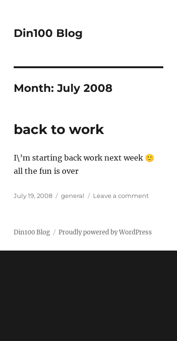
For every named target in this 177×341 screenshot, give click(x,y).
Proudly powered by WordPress (105, 232)
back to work (59, 129)
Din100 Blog (48, 33)
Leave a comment (121, 195)
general (72, 195)
